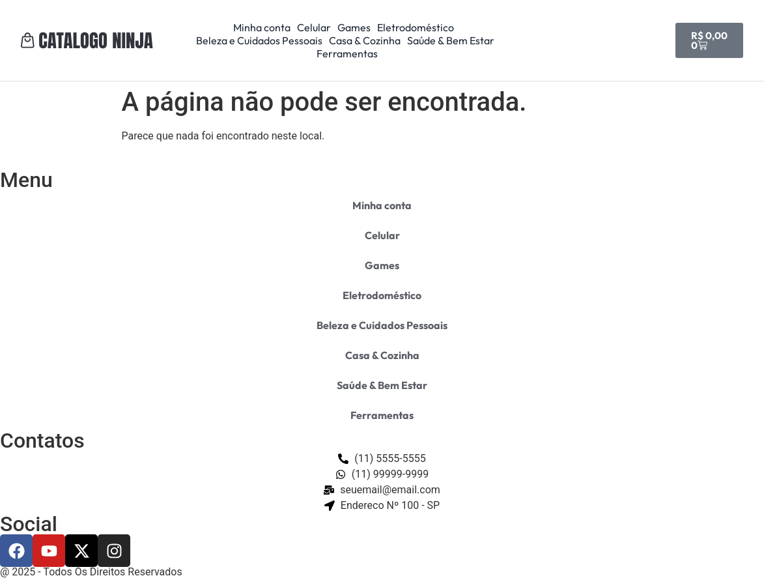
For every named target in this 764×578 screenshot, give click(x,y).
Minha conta (261, 27)
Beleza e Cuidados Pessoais (259, 40)
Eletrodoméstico (415, 27)
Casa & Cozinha (365, 40)
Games (354, 27)
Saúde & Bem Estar (450, 40)
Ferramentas (347, 53)
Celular (314, 27)
